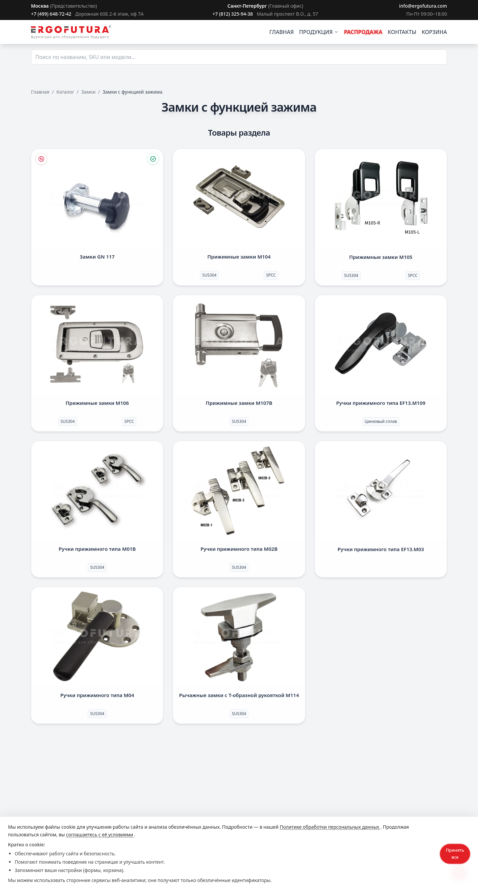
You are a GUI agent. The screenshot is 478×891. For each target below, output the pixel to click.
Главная (40, 92)
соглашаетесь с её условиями (100, 834)
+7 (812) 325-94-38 (232, 14)
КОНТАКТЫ (402, 32)
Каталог (65, 92)
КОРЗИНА (434, 32)
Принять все (455, 853)
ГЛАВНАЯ (281, 32)
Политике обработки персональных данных (330, 827)
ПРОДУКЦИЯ (319, 32)
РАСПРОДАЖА (363, 32)
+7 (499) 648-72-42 (51, 14)
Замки (88, 92)
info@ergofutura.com (423, 6)
